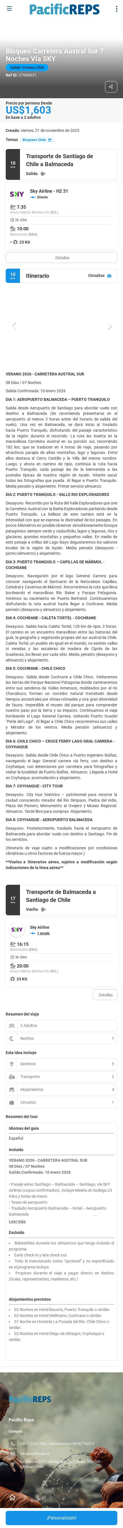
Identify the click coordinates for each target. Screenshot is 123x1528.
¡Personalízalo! (61, 1518)
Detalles (62, 258)
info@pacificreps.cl (34, 1454)
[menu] (116, 8)
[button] (14, 325)
